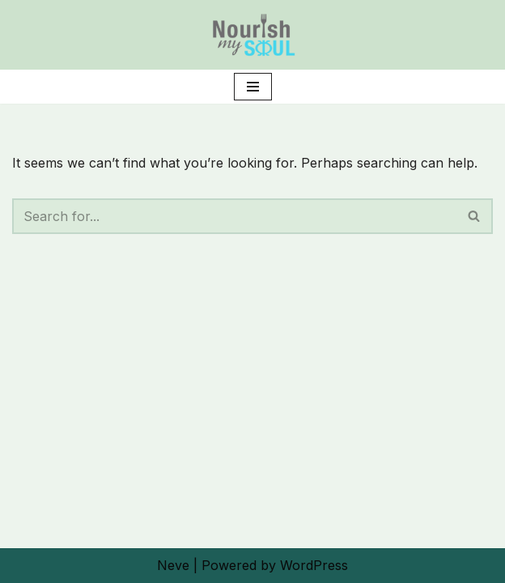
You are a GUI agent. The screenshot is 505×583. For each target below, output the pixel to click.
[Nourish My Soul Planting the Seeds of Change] (252, 34)
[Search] (234, 216)
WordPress (314, 565)
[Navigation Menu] (253, 86)
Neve (173, 565)
